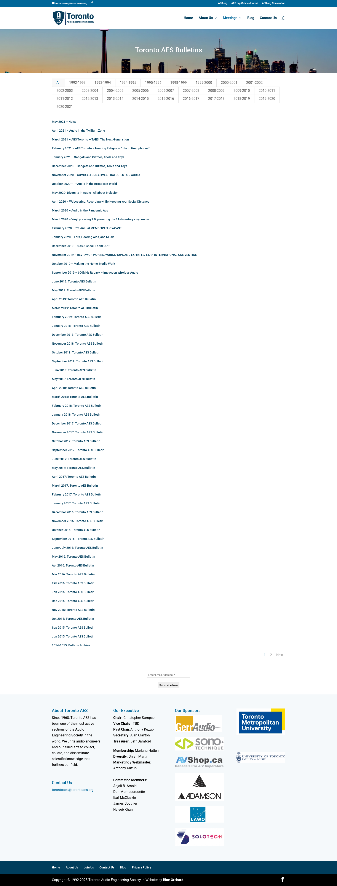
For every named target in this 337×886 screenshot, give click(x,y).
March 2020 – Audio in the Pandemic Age (79, 210)
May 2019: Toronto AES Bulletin (72, 290)
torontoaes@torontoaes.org (73, 790)
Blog (250, 18)
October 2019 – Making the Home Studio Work (82, 263)
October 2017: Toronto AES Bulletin (75, 441)
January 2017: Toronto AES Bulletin (75, 503)
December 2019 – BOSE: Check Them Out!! (80, 246)
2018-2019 (241, 99)
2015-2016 (166, 99)
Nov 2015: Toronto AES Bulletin (72, 610)
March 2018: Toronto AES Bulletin (74, 397)
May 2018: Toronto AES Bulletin (72, 379)
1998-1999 (178, 83)
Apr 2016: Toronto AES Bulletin (72, 565)
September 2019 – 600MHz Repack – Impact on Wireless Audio (94, 272)
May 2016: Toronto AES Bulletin (72, 556)
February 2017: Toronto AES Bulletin (76, 494)
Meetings (230, 18)
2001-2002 (254, 83)
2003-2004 (90, 91)
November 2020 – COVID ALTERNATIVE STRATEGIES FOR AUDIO (95, 175)
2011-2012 (64, 99)
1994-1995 (128, 83)
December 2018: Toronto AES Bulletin (76, 334)
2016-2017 (191, 99)
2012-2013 (90, 99)
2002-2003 (64, 91)
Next (279, 655)
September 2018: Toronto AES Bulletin (77, 361)
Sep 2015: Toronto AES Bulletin (72, 627)
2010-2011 (267, 91)
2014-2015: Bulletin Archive (70, 645)
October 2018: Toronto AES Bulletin (75, 352)
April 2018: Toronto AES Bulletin (73, 388)
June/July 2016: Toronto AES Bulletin (76, 547)
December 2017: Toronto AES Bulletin (76, 423)
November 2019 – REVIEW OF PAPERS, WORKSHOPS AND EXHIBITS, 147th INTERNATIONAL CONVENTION (123, 255)
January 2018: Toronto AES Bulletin (75, 326)
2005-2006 (140, 91)
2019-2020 (267, 99)
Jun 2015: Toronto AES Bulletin (72, 636)
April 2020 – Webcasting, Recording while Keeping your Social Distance (100, 201)
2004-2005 (115, 91)
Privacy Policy (141, 867)
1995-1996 (153, 83)
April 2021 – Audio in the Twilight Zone (77, 130)
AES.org (222, 3)
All (58, 83)
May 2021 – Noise (63, 121)
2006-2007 (166, 91)
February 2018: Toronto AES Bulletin (76, 405)
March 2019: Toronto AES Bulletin (74, 308)
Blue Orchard (173, 880)
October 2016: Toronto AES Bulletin (75, 530)
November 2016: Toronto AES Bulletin (77, 521)
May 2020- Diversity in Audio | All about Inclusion (84, 192)
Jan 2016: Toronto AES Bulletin (72, 592)
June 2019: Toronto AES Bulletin (73, 281)
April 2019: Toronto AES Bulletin (73, 299)
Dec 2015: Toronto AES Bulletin (72, 601)
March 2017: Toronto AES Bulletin (74, 485)
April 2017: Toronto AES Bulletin (73, 476)
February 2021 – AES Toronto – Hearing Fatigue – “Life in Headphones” (100, 148)
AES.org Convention (273, 3)
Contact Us (268, 18)
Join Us (89, 867)
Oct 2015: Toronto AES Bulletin (72, 618)
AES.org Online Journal (244, 3)
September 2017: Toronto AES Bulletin (77, 450)
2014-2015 (140, 99)
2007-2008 (191, 91)
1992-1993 (77, 83)
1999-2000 (204, 83)
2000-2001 (229, 83)
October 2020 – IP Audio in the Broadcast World (83, 184)
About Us (206, 18)
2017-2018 (216, 99)
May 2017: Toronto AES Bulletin (72, 468)
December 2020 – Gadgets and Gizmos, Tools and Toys (88, 166)
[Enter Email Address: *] (168, 675)
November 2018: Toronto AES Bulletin (77, 343)
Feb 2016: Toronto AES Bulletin (72, 583)
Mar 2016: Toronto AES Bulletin (72, 574)
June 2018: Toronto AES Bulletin (73, 370)
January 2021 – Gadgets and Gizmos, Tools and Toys (87, 157)
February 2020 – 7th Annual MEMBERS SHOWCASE (86, 228)
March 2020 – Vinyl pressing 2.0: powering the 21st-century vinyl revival (100, 219)
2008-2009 (216, 91)
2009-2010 (241, 91)
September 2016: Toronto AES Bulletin (77, 539)
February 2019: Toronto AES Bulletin (76, 317)
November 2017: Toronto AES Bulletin (77, 432)
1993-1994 (102, 83)
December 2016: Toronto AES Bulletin (76, 512)
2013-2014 (115, 99)
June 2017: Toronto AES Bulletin (73, 459)
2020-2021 (64, 107)
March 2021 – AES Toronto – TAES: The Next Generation (89, 139)
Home (188, 18)
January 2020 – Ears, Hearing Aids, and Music (82, 237)
